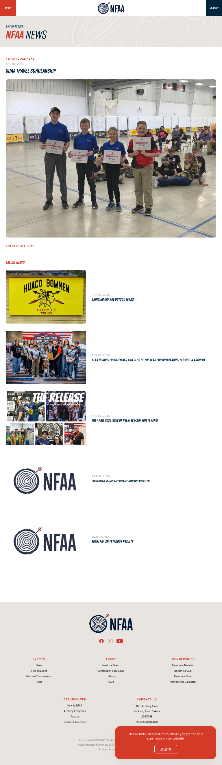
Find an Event (39, 670)
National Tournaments (39, 676)
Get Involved (75, 699)
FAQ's (111, 681)
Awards (75, 716)
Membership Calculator (183, 681)
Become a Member (183, 665)
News (39, 665)
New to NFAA (74, 705)
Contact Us (147, 699)
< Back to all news (20, 58)
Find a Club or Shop (75, 722)
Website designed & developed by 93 (96, 744)
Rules (39, 681)
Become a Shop (183, 676)
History (111, 676)
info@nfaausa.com (147, 721)
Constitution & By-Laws (110, 670)
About (111, 659)
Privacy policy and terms (111, 749)
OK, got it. (165, 749)
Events (39, 659)
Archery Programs (75, 711)
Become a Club (183, 670)
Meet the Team (110, 665)
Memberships (183, 659)
